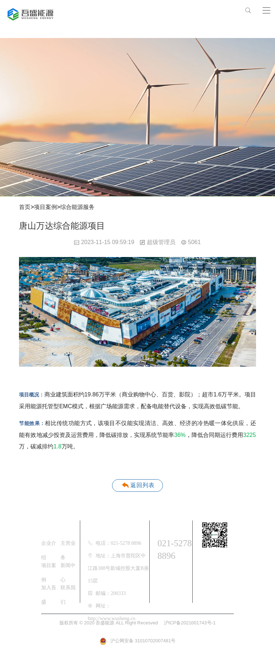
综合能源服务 (77, 207)
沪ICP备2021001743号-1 (190, 622)
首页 (24, 207)
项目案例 (45, 207)
